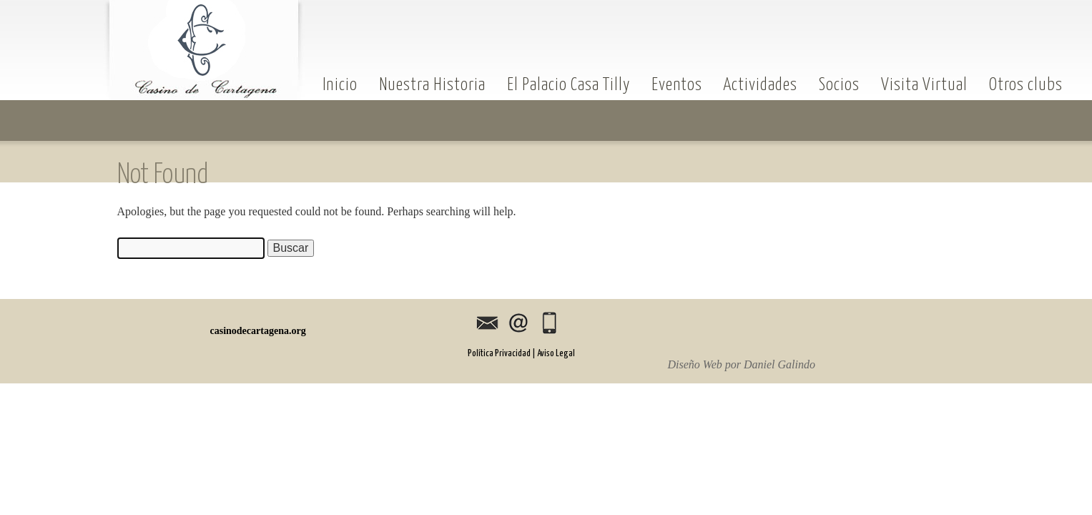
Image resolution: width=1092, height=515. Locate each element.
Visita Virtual (924, 84)
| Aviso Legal (553, 353)
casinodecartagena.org (204, 50)
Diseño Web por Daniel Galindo (742, 365)
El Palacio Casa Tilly (568, 84)
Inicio (340, 84)
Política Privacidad (499, 353)
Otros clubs (1026, 84)
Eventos (676, 84)
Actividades (760, 84)
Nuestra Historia (432, 84)
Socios (839, 84)
